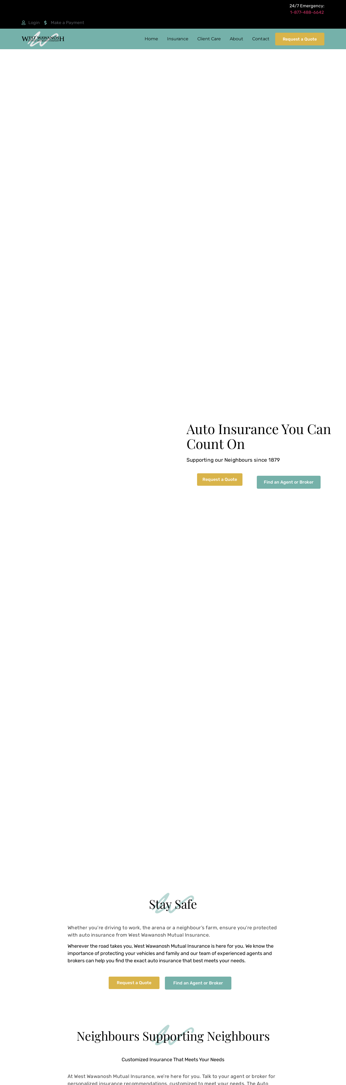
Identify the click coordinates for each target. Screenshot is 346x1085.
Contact (258, 38)
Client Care (207, 38)
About (234, 38)
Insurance (175, 38)
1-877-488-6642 (307, 12)
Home (149, 38)
